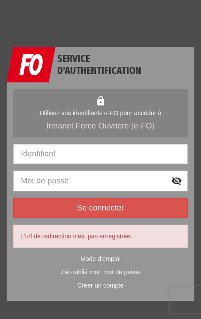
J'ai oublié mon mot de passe (100, 272)
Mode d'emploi (100, 258)
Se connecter (100, 207)
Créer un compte (100, 285)
